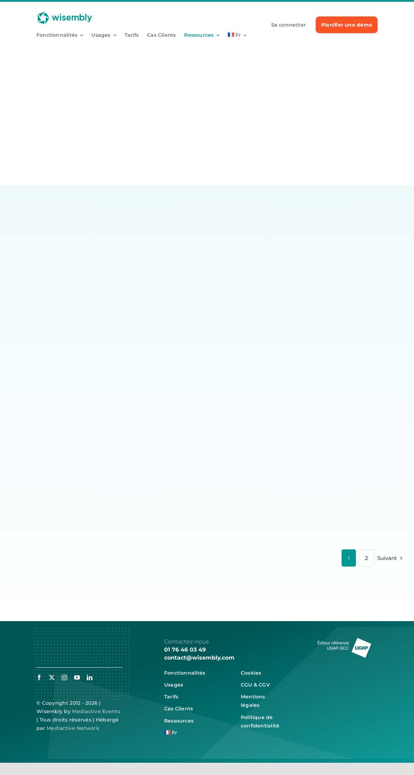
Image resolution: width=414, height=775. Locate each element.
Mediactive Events (96, 711)
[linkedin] (89, 677)
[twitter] (52, 677)
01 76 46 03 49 (185, 649)
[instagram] (64, 677)
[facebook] (39, 677)
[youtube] (77, 677)
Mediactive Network (73, 728)
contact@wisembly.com (199, 657)
